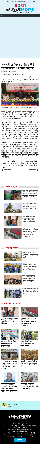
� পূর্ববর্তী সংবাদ (6, 170)
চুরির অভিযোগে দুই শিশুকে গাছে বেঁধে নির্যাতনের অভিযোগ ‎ (9, 321)
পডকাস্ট (20, 2)
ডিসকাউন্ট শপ (31, 2)
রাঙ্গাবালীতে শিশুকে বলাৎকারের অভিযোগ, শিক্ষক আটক (27, 344)
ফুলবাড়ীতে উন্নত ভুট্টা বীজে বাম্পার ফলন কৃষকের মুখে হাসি (29, 364)
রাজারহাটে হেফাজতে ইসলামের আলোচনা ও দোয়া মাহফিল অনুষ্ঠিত (29, 386)
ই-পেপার (8, 2)
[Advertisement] (20, 38)
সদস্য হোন (14, 2)
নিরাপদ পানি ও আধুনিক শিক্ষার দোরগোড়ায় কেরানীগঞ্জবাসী (8, 344)
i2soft (31, 437)
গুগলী (24, 2)
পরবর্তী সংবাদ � (33, 170)
